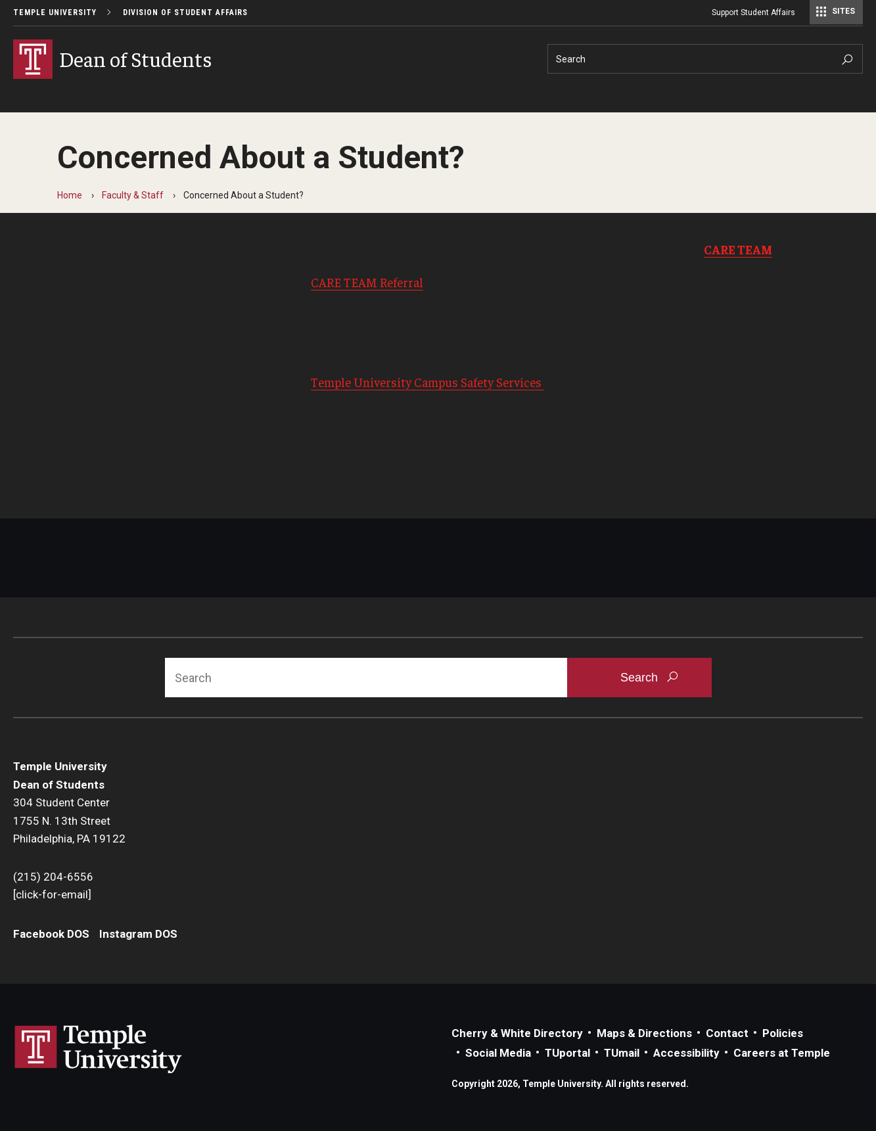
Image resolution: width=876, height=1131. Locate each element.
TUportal (567, 1052)
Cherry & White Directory (517, 1033)
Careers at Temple (781, 1052)
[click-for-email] (52, 894)
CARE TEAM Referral (367, 282)
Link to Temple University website (98, 1049)
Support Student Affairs (753, 12)
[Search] (705, 59)
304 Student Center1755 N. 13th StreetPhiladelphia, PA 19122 (69, 820)
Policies (782, 1033)
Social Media (498, 1052)
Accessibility (686, 1052)
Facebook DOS (51, 933)
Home (69, 195)
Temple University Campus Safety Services (427, 382)
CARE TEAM (738, 249)
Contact (727, 1033)
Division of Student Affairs (185, 12)
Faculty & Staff (133, 195)
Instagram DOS (138, 933)
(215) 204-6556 (53, 876)
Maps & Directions (644, 1033)
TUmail (621, 1052)
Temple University (55, 12)
